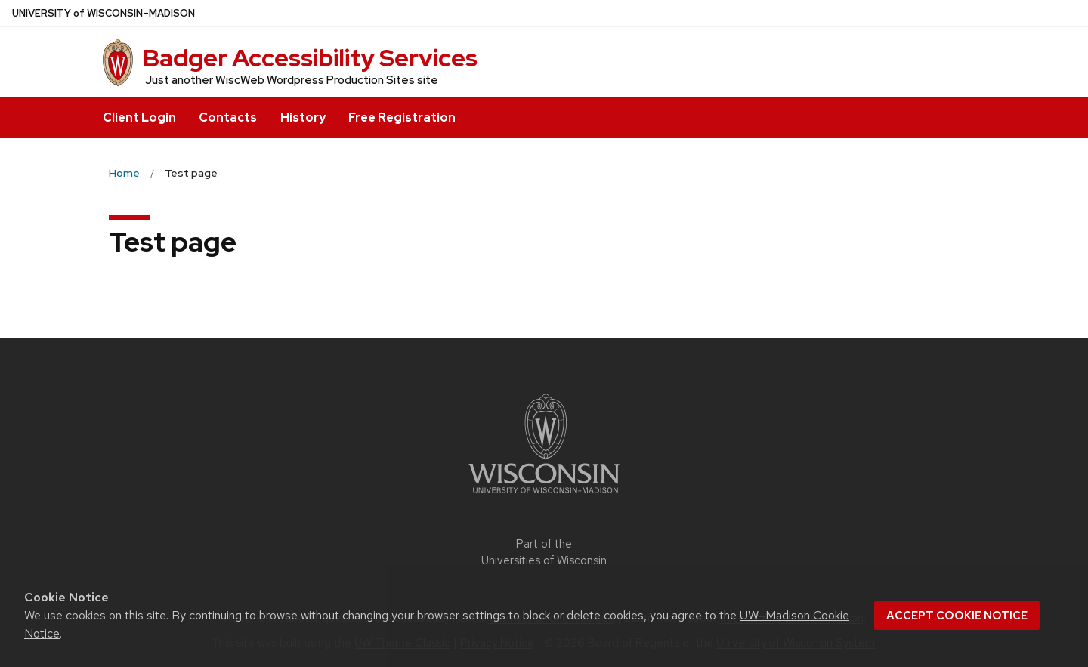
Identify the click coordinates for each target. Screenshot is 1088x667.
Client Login (139, 117)
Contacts (228, 117)
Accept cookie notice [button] (957, 615)
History (303, 117)
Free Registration (402, 117)
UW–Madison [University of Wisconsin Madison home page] (103, 13)
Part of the (544, 552)
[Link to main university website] (544, 496)
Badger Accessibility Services (310, 58)
